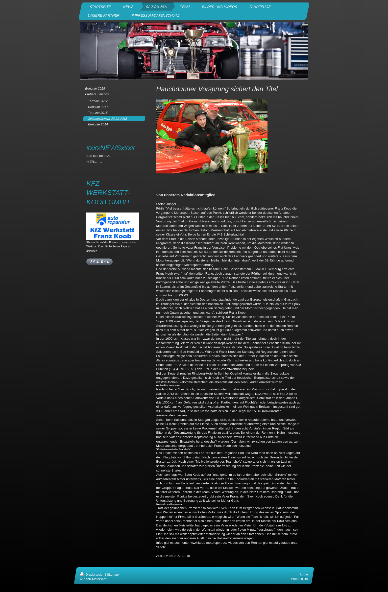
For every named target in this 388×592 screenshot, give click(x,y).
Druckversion (92, 574)
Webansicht (299, 579)
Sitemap (113, 574)
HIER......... (94, 162)
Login (304, 574)
